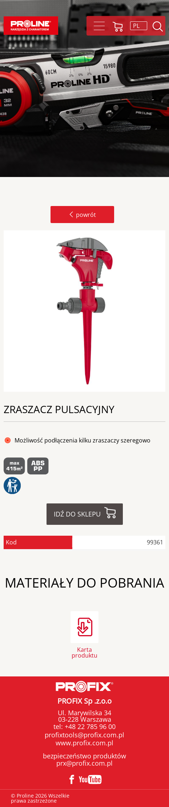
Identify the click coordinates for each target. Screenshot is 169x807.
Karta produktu (84, 652)
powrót (82, 215)
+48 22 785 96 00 (89, 726)
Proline (31, 25)
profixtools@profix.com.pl (84, 734)
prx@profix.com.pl (84, 763)
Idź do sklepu (77, 514)
